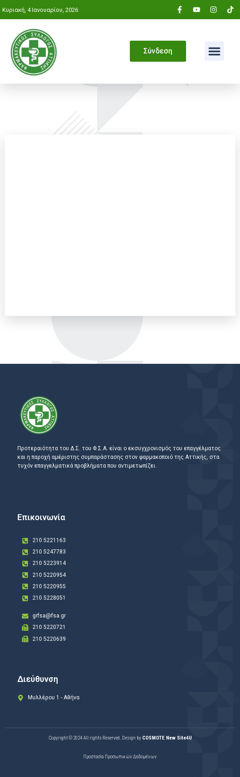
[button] (214, 51)
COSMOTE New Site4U (167, 738)
